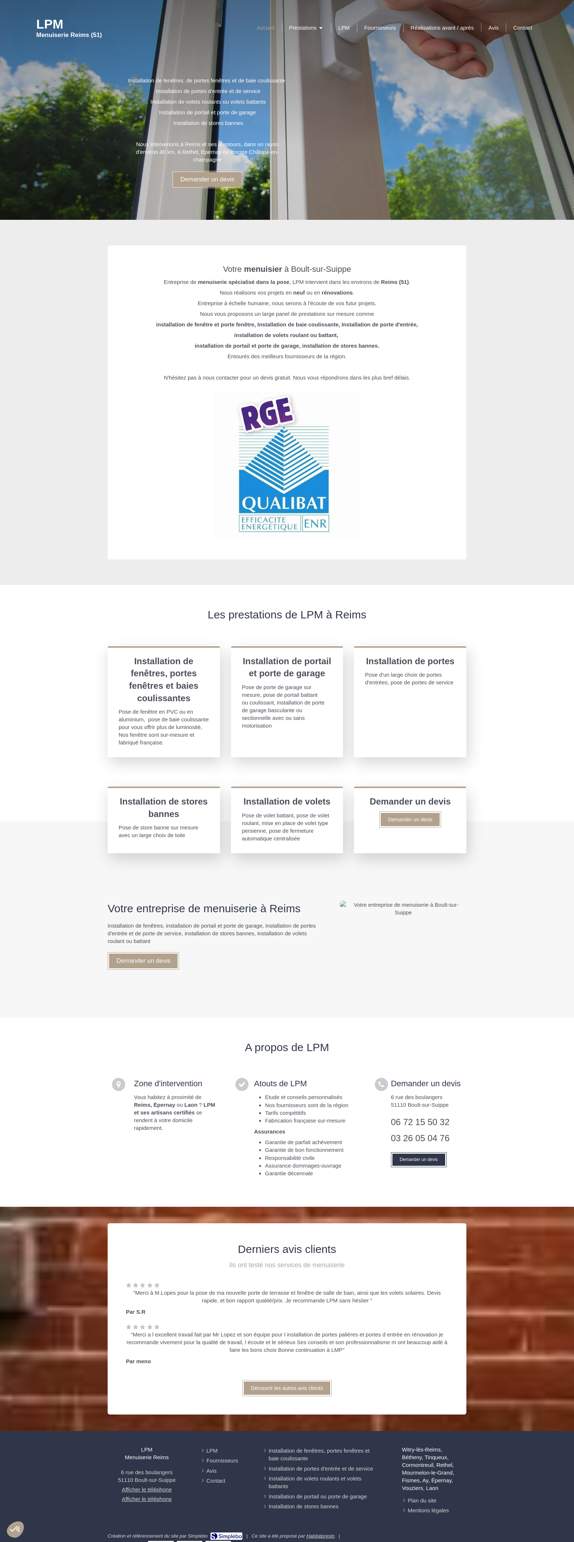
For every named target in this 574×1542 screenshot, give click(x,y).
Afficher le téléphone (147, 1489)
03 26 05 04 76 (420, 1138)
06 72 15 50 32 (420, 1122)
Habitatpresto (320, 1536)
